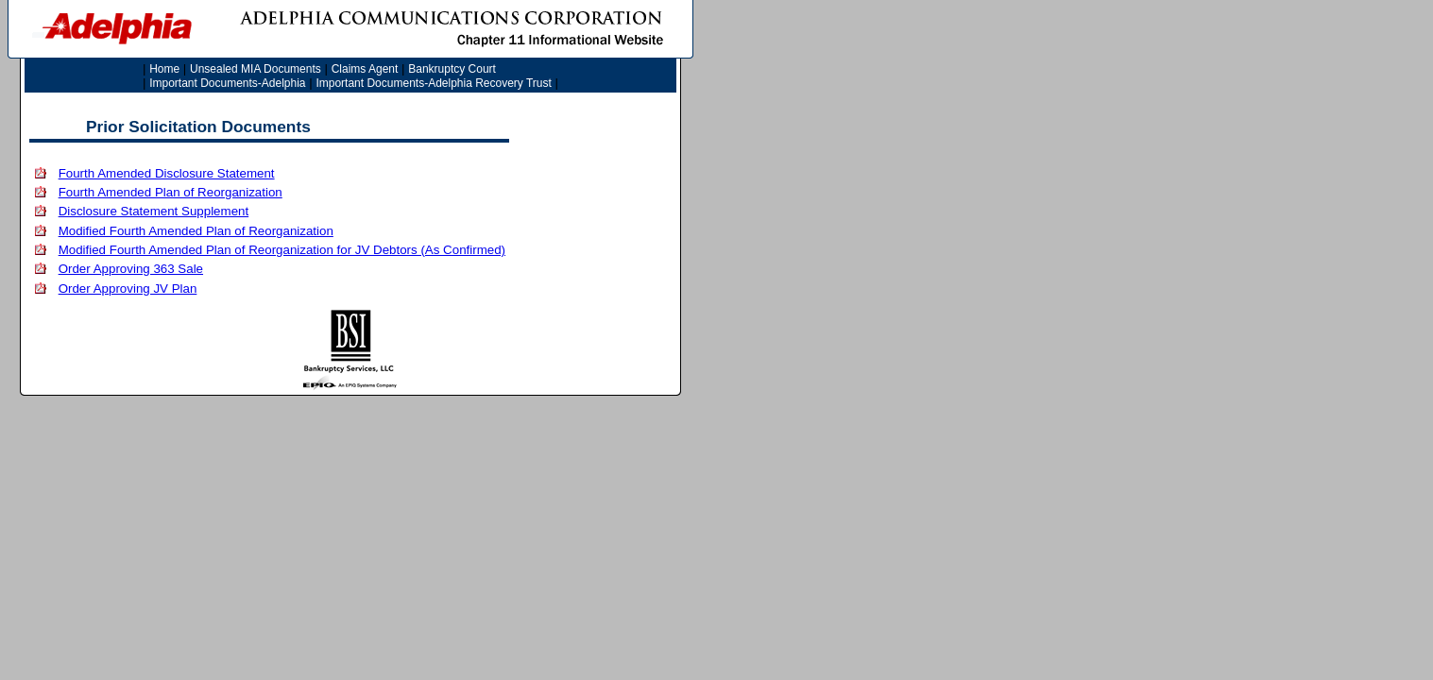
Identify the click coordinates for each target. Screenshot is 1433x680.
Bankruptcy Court (452, 69)
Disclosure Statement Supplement (154, 211)
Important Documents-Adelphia (227, 83)
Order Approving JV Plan (128, 288)
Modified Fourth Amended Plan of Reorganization (196, 231)
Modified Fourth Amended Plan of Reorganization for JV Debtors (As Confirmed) (282, 250)
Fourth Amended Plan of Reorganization (170, 192)
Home (164, 69)
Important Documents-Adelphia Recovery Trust (433, 83)
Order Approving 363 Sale (131, 269)
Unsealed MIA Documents (255, 69)
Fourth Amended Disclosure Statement (167, 173)
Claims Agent (365, 69)
